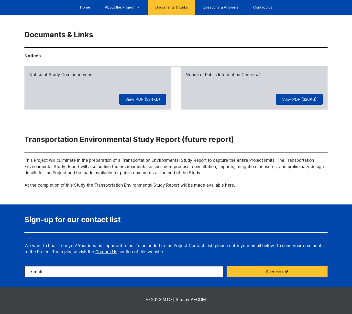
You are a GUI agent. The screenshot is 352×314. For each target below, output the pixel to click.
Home (85, 7)
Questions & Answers (221, 7)
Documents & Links (171, 7)
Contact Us (262, 7)
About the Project (126, 7)
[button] (277, 271)
